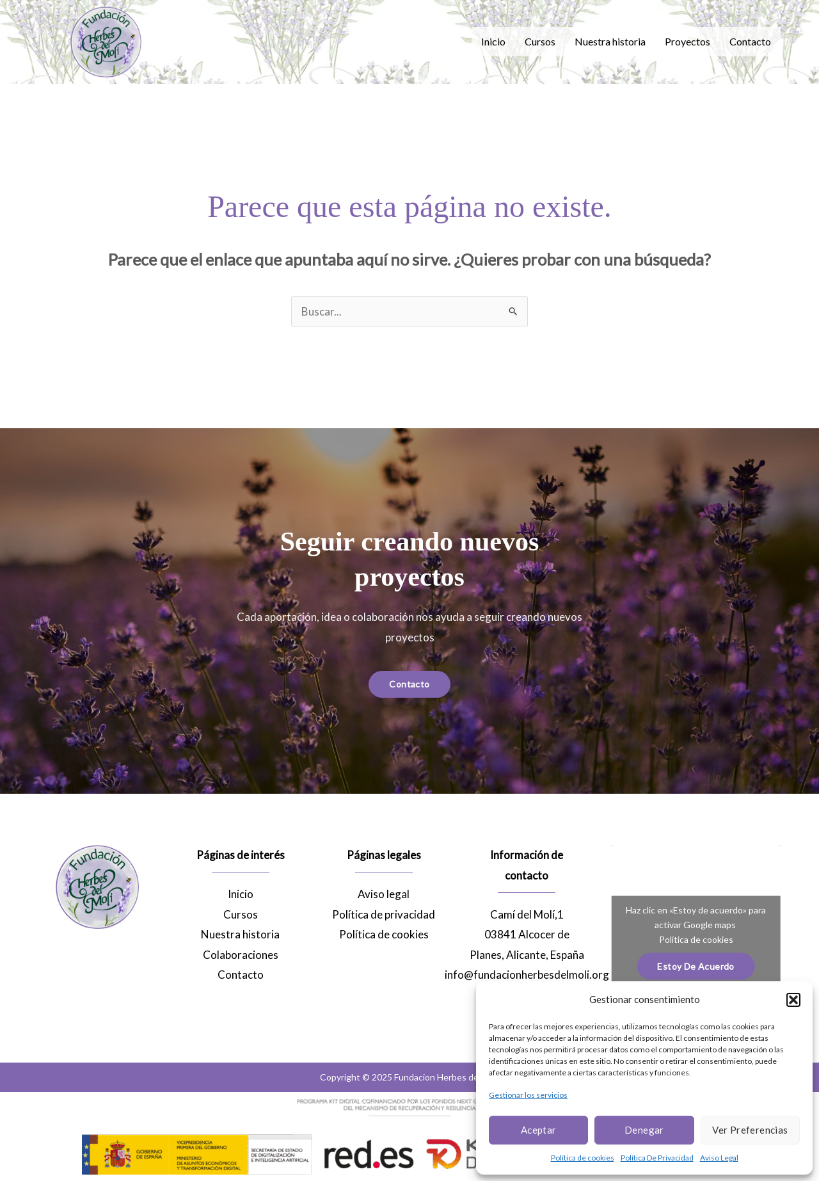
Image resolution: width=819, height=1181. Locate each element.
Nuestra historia (610, 41)
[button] (793, 999)
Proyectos (687, 41)
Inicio (493, 41)
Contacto (750, 41)
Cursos (540, 41)
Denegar (644, 1130)
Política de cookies (582, 1157)
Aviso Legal (719, 1157)
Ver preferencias (750, 1130)
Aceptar (539, 1130)
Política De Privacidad (657, 1157)
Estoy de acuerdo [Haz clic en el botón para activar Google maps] (695, 966)
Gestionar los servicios (528, 1095)
